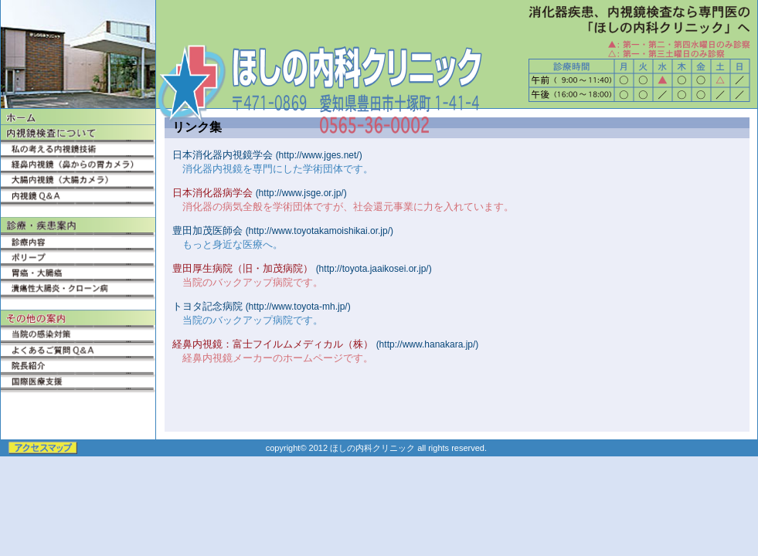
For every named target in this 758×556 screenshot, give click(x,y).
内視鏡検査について (78, 132)
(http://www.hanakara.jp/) (427, 344)
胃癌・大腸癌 (78, 271)
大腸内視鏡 (78, 178)
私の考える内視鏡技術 (78, 147)
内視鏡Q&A (78, 194)
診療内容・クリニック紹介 (78, 240)
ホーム (78, 116)
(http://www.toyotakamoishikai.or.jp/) (319, 230)
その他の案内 (78, 317)
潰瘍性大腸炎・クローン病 (78, 286)
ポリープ (78, 255)
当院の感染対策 (78, 333)
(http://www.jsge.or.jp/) (301, 193)
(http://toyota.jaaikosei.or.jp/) (374, 268)
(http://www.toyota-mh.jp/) (298, 306)
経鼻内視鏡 (78, 163)
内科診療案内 (78, 224)
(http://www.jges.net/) (319, 155)
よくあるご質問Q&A (78, 348)
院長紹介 (78, 363)
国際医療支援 (78, 379)
